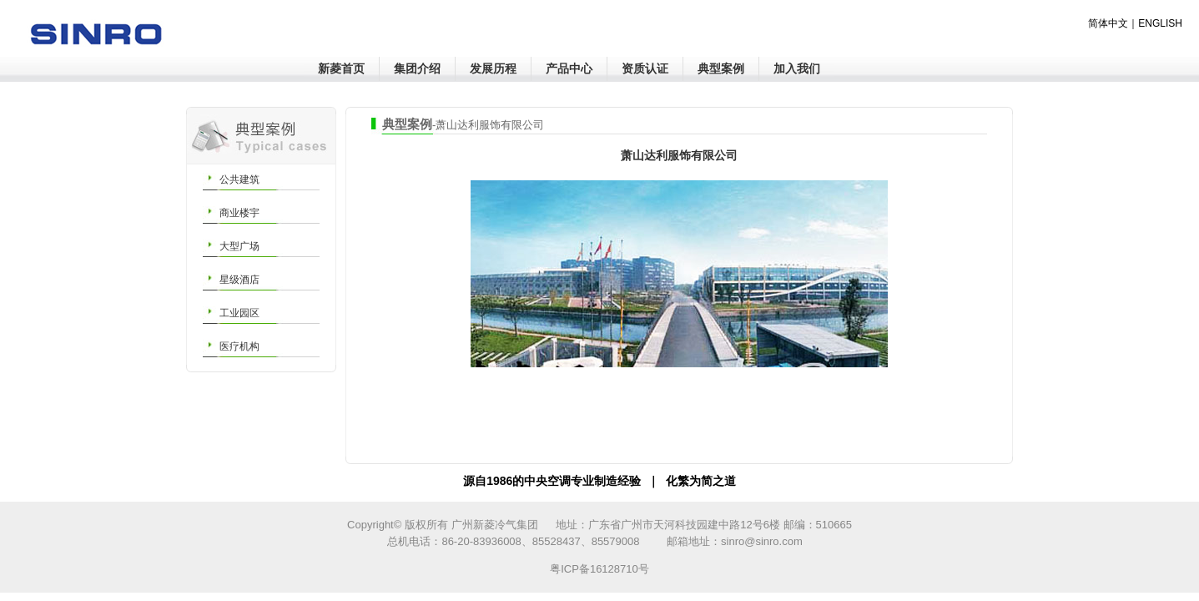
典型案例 (721, 68)
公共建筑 (239, 179)
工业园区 (239, 313)
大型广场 (239, 246)
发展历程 (493, 68)
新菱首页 (341, 68)
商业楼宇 (239, 213)
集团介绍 (417, 68)
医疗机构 (239, 346)
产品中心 (569, 68)
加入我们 (796, 68)
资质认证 (645, 68)
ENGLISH (1160, 23)
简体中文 (1108, 23)
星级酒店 (239, 279)
